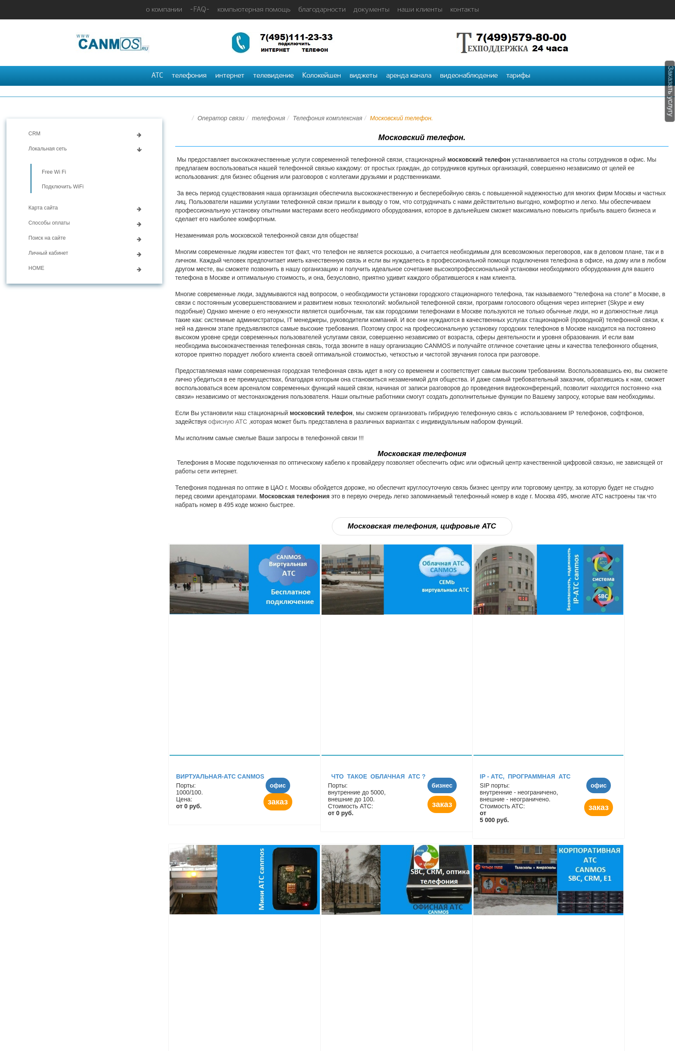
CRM (34, 134)
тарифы (518, 75)
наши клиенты (420, 9)
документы (371, 9)
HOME (36, 268)
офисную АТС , (229, 421)
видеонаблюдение (469, 75)
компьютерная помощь (254, 9)
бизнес (442, 785)
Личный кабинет (48, 253)
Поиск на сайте (46, 238)
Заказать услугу (671, 91)
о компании (164, 9)
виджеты (364, 75)
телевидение (273, 75)
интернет (230, 75)
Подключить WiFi (63, 187)
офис (278, 785)
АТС (157, 75)
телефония (189, 75)
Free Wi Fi (54, 172)
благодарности (322, 9)
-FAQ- (200, 9)
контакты (464, 9)
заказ (278, 802)
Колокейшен (321, 75)
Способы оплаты (49, 223)
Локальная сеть (47, 149)
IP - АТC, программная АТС (526, 776)
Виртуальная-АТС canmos (220, 776)
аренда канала (408, 75)
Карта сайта (43, 208)
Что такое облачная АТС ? (377, 776)
